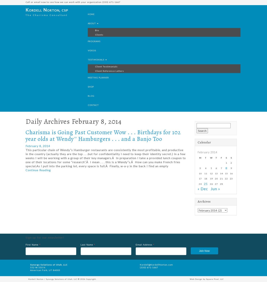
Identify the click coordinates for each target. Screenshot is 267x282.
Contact (93, 105)
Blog (91, 96)
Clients (99, 34)
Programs (94, 41)
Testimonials (97, 59)
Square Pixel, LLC (215, 279)
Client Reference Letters (109, 71)
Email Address (145, 245)
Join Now (204, 250)
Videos (92, 50)
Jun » (215, 188)
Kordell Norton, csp (47, 9)
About (93, 23)
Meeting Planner (98, 77)
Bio (97, 30)
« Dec (203, 188)
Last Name (88, 245)
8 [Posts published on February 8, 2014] (226, 168)
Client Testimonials (106, 66)
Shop (91, 87)
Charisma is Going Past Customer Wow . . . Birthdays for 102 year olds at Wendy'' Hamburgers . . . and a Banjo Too (103, 135)
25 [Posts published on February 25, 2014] (206, 183)
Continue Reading (38, 170)
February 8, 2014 (38, 146)
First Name (33, 245)
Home (91, 14)
